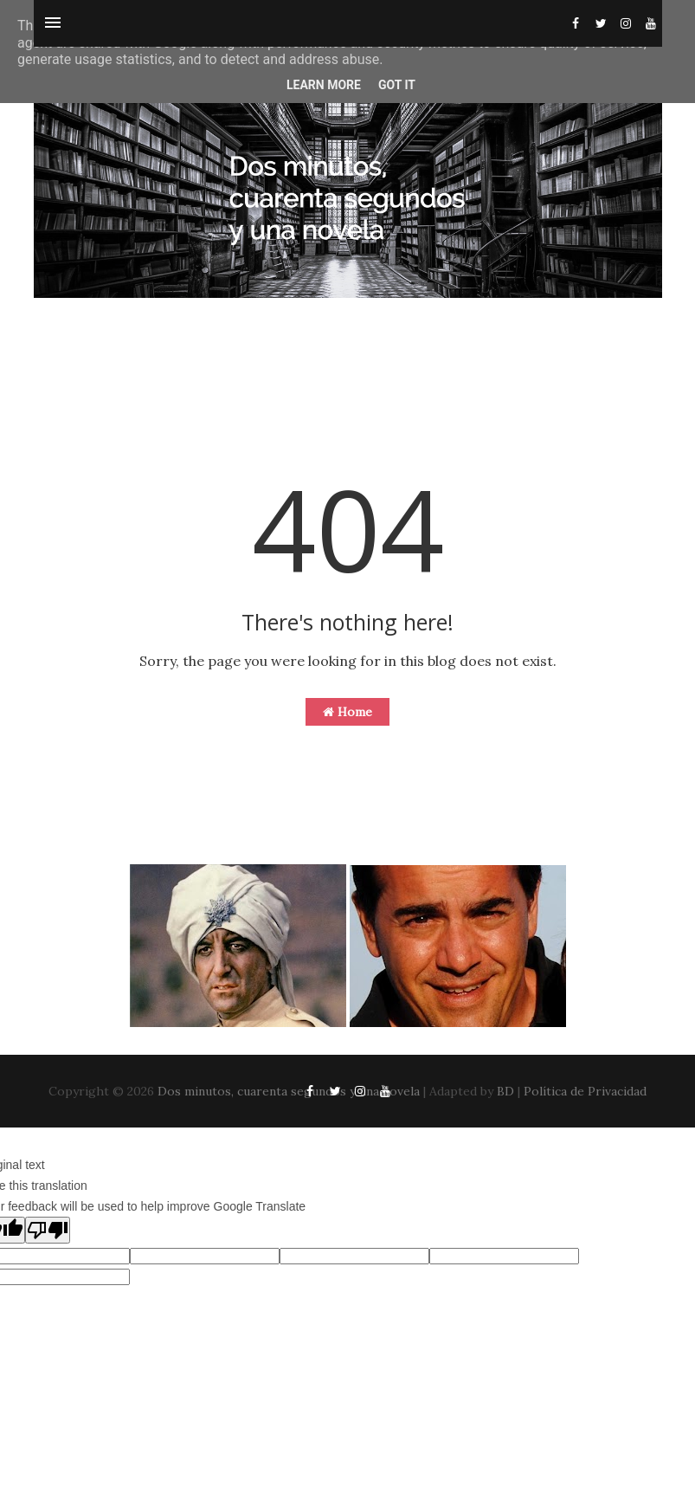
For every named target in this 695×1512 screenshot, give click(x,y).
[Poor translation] (47, 1230)
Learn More (323, 85)
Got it (396, 85)
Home (347, 712)
